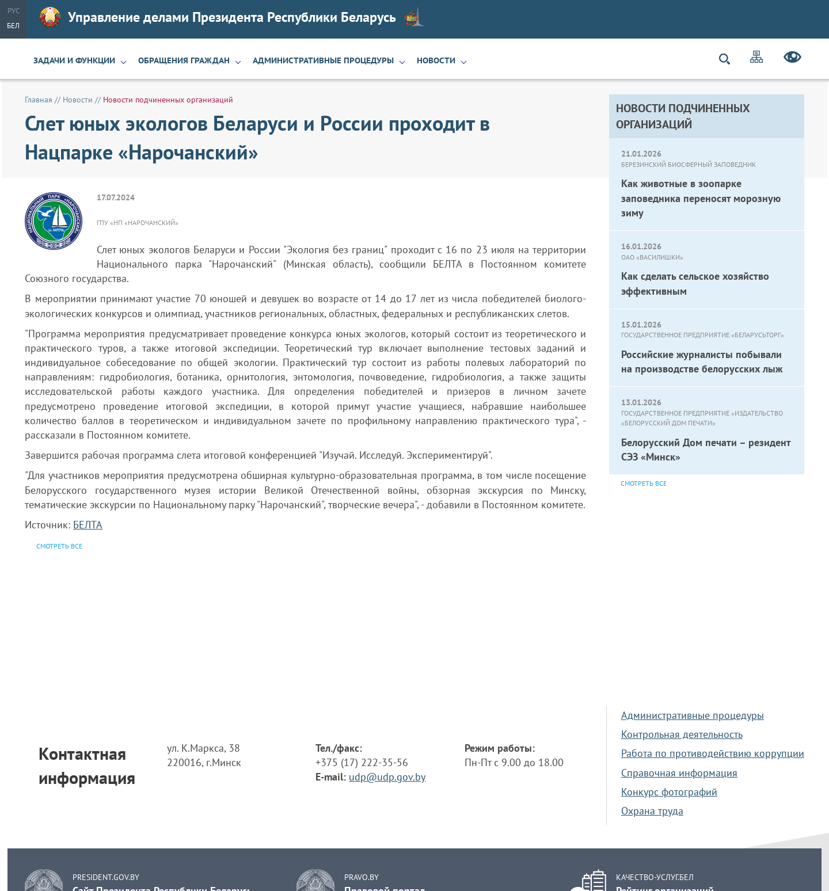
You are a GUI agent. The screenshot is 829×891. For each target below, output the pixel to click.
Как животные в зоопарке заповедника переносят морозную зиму (701, 198)
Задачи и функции (74, 60)
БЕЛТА (87, 524)
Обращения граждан (184, 60)
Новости (436, 60)
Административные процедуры (323, 60)
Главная (38, 99)
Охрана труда (652, 810)
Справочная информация (679, 772)
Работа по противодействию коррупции (712, 753)
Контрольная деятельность (682, 734)
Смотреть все (644, 483)
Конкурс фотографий (669, 791)
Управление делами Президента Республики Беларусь (232, 17)
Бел (13, 26)
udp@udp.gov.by (387, 776)
